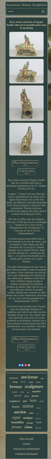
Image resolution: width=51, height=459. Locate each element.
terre (23, 381)
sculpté (30, 382)
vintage (29, 423)
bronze (16, 386)
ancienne (29, 377)
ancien (20, 411)
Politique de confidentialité (26, 448)
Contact (26, 443)
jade (25, 401)
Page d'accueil (26, 438)
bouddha (17, 422)
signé (16, 417)
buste (16, 407)
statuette (13, 377)
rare (39, 422)
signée (14, 392)
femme (17, 427)
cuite (31, 413)
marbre (36, 391)
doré (37, 413)
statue (28, 406)
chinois (38, 408)
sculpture (34, 386)
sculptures (14, 401)
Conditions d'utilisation (26, 453)
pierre (17, 395)
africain (38, 428)
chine (28, 427)
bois (33, 400)
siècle (26, 396)
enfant (38, 382)
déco (28, 392)
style (41, 401)
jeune (22, 392)
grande (35, 395)
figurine (38, 418)
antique (28, 417)
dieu (42, 378)
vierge (15, 382)
